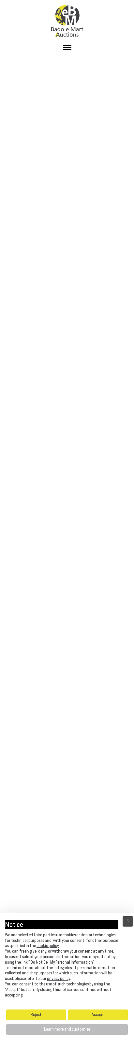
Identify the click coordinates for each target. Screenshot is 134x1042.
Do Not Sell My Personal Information (62, 962)
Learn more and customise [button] (67, 1029)
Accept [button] (98, 1014)
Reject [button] (36, 1014)
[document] (67, 960)
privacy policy (58, 978)
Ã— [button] (128, 921)
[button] (67, 48)
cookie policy (48, 945)
